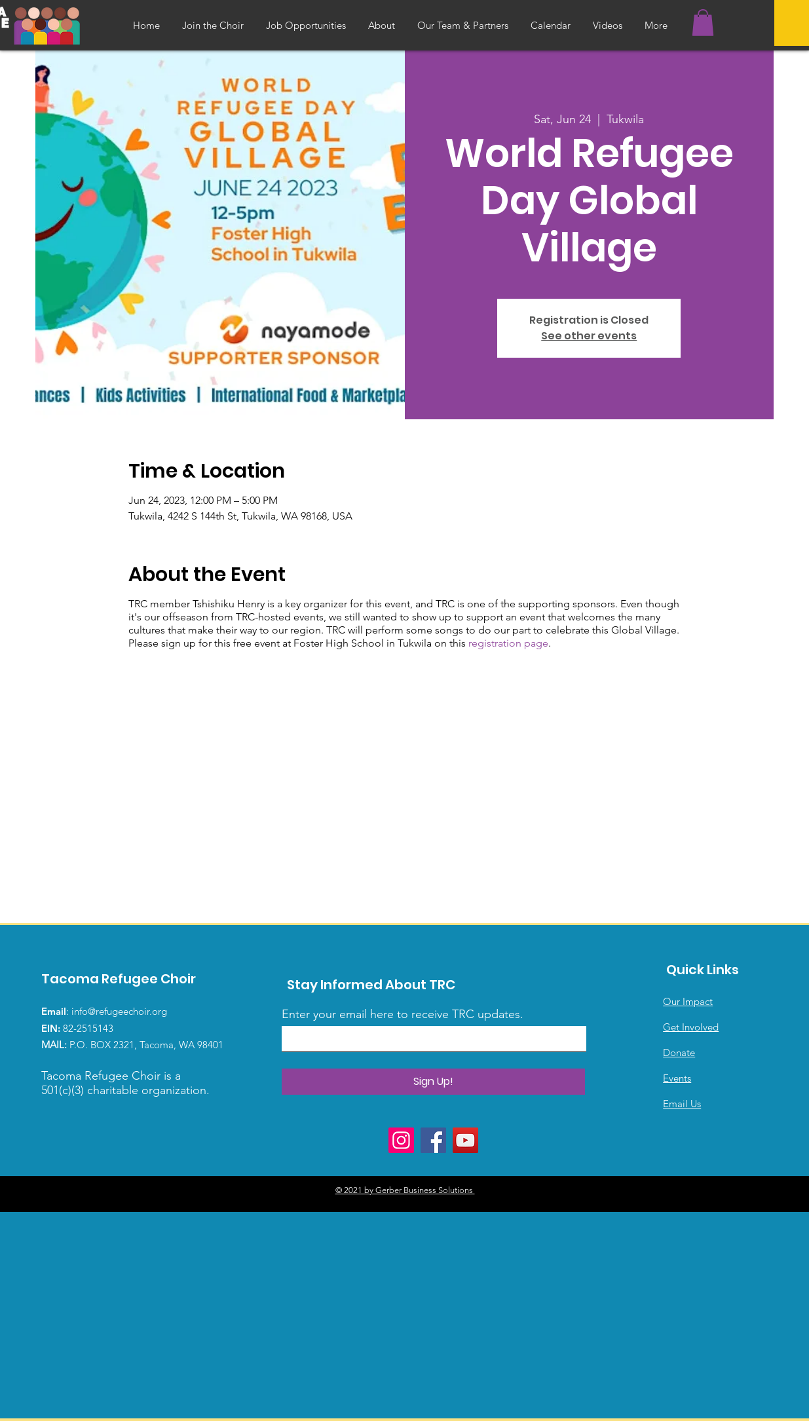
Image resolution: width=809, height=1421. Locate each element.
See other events (589, 335)
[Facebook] (433, 1140)
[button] (703, 22)
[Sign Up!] (433, 1082)
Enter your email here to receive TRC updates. (402, 1014)
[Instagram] (401, 1140)
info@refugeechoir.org (119, 1011)
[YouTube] (465, 1140)
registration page (508, 643)
